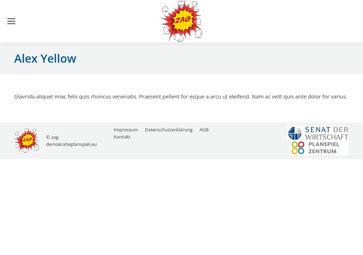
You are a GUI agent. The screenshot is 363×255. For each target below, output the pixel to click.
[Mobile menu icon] (11, 21)
